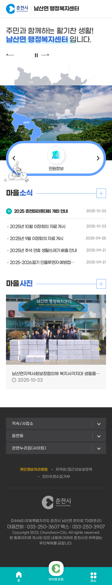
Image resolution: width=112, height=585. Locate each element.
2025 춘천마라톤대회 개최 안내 (40, 211)
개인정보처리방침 (34, 470)
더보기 (101, 193)
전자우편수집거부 (56, 477)
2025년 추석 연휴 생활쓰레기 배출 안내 (43, 250)
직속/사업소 (22, 423)
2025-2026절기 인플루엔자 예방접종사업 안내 (43, 262)
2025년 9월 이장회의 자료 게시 (36, 238)
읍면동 (18, 436)
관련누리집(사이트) (29, 448)
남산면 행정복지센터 (35, 9)
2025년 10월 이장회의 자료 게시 (37, 226)
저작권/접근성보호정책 (74, 470)
